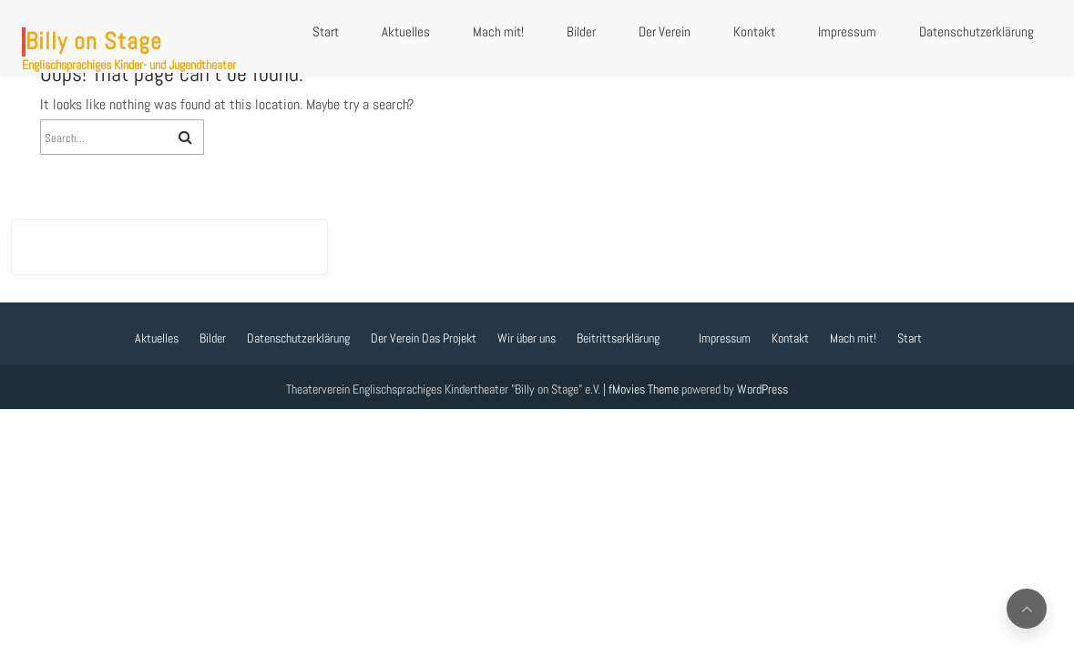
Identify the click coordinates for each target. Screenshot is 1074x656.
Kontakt (754, 31)
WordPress (762, 389)
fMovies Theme (644, 389)
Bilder (581, 31)
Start (325, 31)
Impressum (847, 31)
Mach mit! (498, 31)
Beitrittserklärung (618, 338)
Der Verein (664, 31)
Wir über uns (526, 338)
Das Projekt (449, 338)
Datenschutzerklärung (976, 31)
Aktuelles (406, 31)
